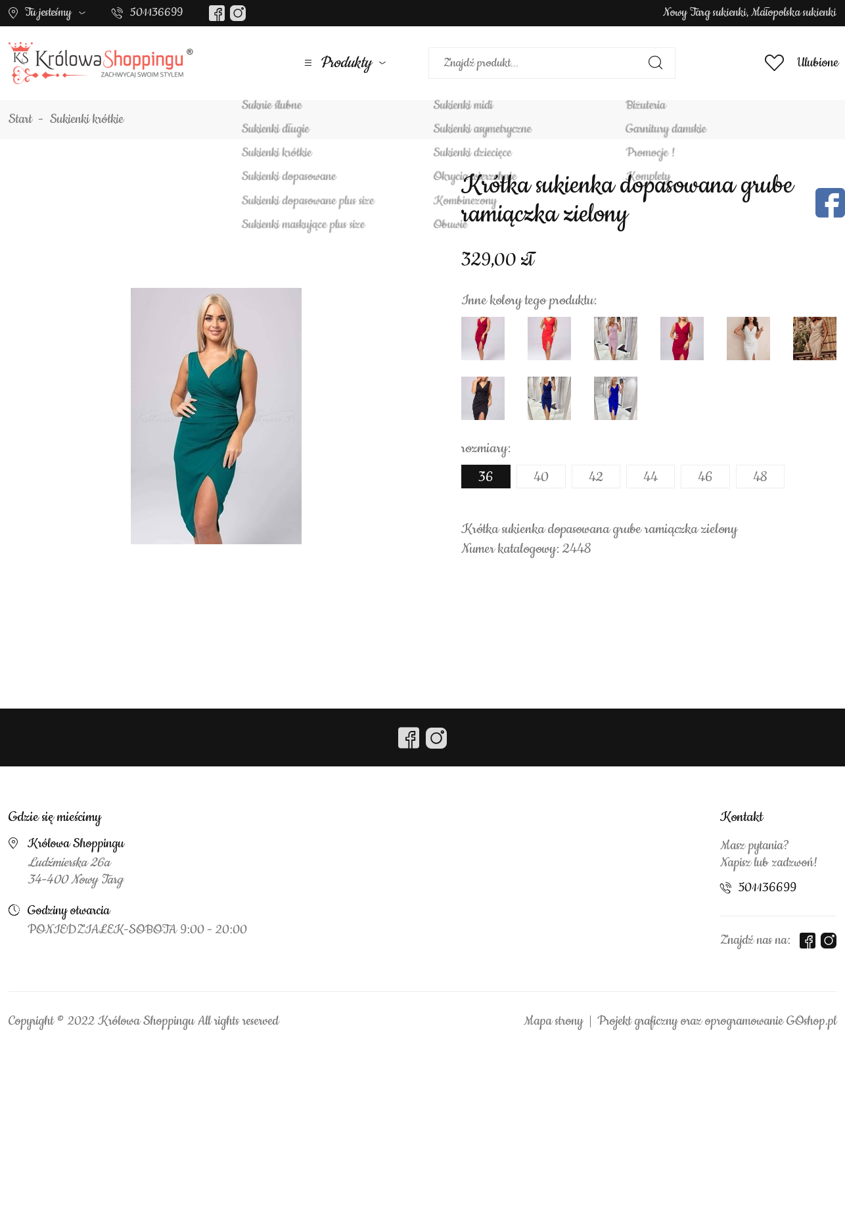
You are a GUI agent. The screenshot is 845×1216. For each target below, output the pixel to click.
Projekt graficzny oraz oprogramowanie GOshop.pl (716, 1021)
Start (20, 120)
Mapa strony (553, 1021)
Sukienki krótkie (87, 120)
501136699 (156, 12)
